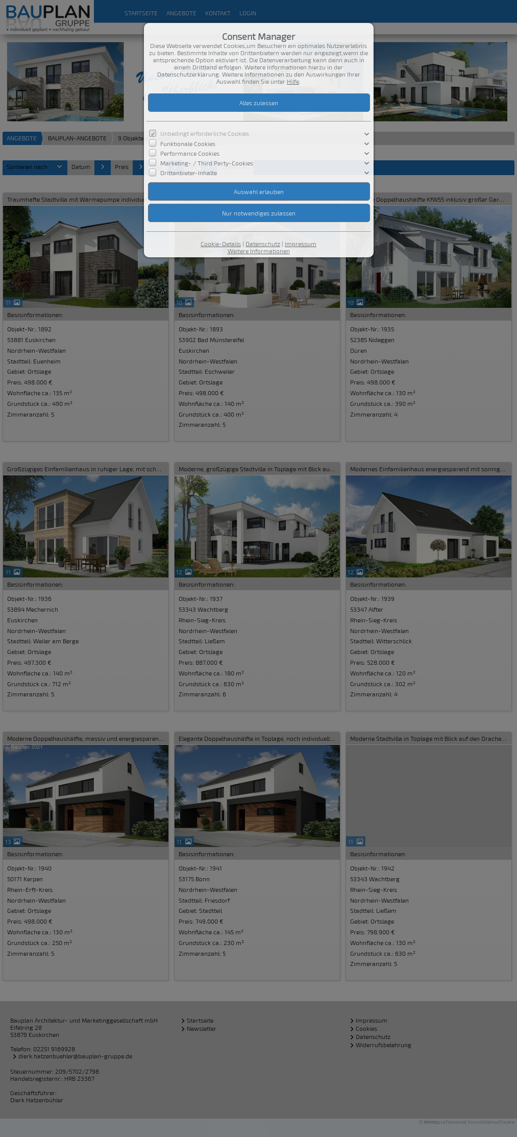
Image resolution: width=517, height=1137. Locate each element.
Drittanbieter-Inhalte (188, 172)
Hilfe (293, 81)
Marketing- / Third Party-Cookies (206, 162)
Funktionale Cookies (187, 143)
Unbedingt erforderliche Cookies (204, 133)
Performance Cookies (189, 152)
